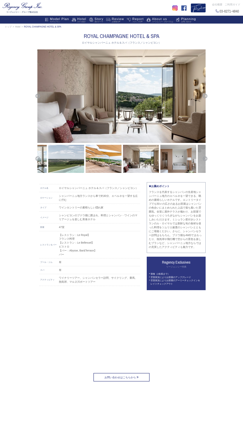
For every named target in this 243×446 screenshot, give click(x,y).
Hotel (81, 20)
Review (118, 20)
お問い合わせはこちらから (121, 377)
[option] (121, 96)
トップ (8, 26)
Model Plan (59, 20)
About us (162, 20)
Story (99, 20)
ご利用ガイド (232, 4)
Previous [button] (38, 96)
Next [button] (205, 96)
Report (138, 20)
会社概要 (217, 4)
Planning (188, 20)
